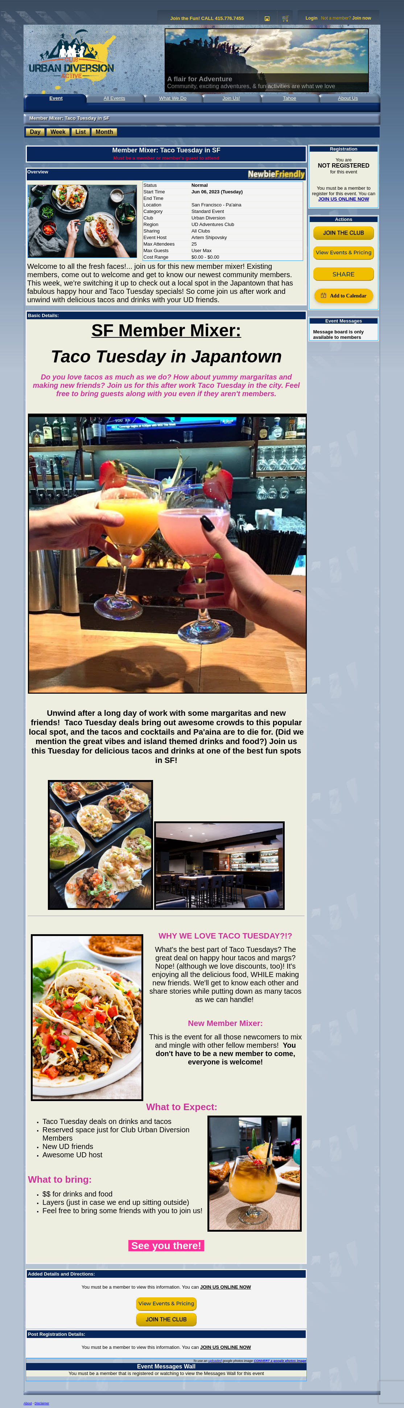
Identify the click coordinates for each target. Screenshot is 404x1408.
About (28, 1403)
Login (312, 18)
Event (55, 98)
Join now (361, 18)
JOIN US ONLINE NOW (225, 1287)
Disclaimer (41, 1403)
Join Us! (231, 98)
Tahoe (289, 98)
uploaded (215, 1361)
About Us (348, 98)
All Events (114, 98)
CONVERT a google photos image (280, 1361)
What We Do (172, 98)
